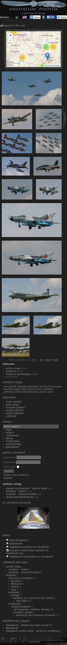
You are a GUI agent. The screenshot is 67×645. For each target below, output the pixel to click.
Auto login (11, 466)
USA (5, 386)
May (13, 589)
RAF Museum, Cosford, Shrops (31, 609)
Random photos (15, 407)
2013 (24, 389)
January (15, 580)
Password (9, 462)
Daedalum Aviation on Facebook (29, 547)
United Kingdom (21, 606)
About (9, 438)
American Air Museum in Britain (35, 615)
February (16, 583)
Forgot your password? (16, 475)
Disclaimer (12, 628)
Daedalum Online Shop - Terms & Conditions (33, 630)
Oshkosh (22, 386)
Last (55, 359)
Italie (24, 391)
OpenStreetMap (53, 65)
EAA (5, 389)
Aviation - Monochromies (21, 494)
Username (9, 457)
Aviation (11, 371)
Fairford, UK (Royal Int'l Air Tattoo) (33, 598)
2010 (11, 389)
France (38, 389)
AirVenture (45, 386)
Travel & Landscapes (18, 374)
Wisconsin (33, 386)
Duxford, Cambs (23, 612)
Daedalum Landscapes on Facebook (31, 556)
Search (10, 432)
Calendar (11, 416)
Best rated (12, 404)
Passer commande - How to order (27, 488)
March (15, 586)
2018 (31, 389)
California (48, 389)
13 (41, 359)
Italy (36, 391)
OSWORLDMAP (13, 444)
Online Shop (13, 368)
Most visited (13, 401)
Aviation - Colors (16, 491)
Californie (8, 391)
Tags (8, 429)
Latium (43, 391)
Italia (30, 391)
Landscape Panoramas (20, 496)
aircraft (12, 386)
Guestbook (12, 446)
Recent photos (14, 410)
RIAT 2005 (21, 600)
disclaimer (34, 642)
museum (57, 386)
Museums (14, 603)
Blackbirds (15, 543)
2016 (18, 391)
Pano (18, 389)
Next (48, 359)
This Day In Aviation (20, 578)
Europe (15, 595)
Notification (13, 441)
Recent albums (15, 413)
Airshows (13, 592)
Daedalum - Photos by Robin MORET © (29, 625)
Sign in (3, 638)
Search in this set (14, 25)
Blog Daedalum (18, 540)
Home (4, 17)
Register (7, 478)
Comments (12, 435)
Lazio (50, 391)
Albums (8, 364)
